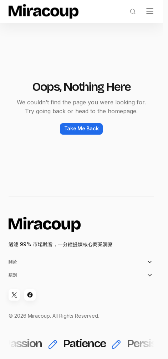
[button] (132, 11)
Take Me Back (81, 128)
